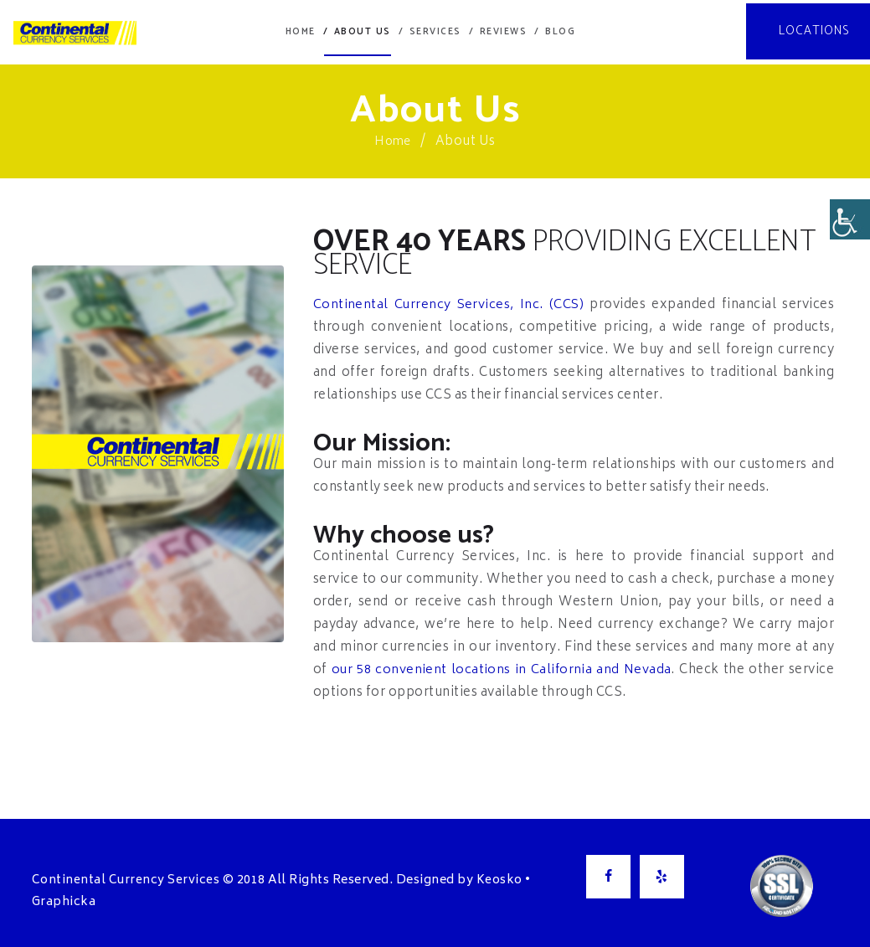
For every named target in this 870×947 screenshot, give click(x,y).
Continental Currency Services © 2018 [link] (148, 877)
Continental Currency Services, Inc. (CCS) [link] (449, 302)
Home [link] (393, 139)
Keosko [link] (499, 877)
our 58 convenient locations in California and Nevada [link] (502, 667)
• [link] (528, 877)
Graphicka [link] (64, 899)
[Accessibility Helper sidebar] (850, 220)
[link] (65, 31)
